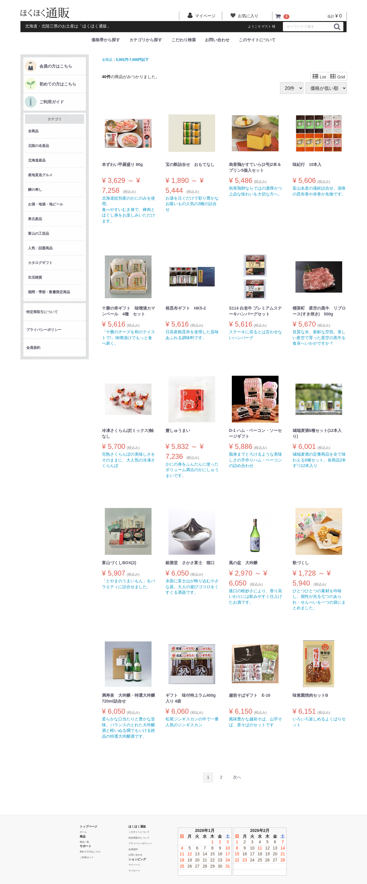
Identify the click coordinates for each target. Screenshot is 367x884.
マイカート (134, 870)
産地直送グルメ (40, 175)
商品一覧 (84, 841)
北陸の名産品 (38, 146)
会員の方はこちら (55, 66)
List (319, 76)
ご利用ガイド (51, 101)
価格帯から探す (105, 39)
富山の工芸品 (38, 233)
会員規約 (33, 348)
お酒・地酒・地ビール (45, 204)
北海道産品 (37, 160)
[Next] (237, 777)
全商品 (33, 131)
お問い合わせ (217, 39)
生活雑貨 (35, 277)
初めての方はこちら (57, 84)
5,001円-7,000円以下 (132, 59)
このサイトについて (257, 39)
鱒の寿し (35, 190)
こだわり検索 (183, 39)
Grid (337, 76)
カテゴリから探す (145, 39)
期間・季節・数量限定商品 (49, 292)
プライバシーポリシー (43, 330)
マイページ (134, 864)
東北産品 (35, 219)
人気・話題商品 (40, 248)
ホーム (83, 831)
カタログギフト (40, 263)
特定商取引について (42, 312)
